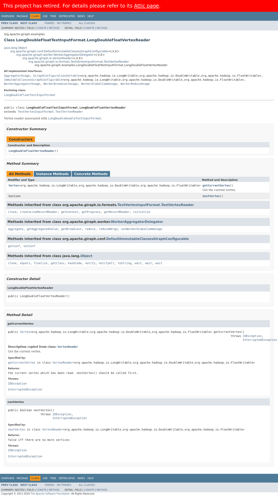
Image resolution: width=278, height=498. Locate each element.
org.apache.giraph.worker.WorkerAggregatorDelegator (55, 54)
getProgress (91, 212)
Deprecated (67, 16)
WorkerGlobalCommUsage (99, 83)
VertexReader (68, 346)
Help (90, 16)
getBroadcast (71, 229)
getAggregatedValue (42, 229)
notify (90, 263)
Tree (53, 16)
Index (81, 16)
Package (22, 16)
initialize (141, 212)
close (12, 212)
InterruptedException (260, 339)
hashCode (75, 263)
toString (124, 263)
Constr (41, 28)
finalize (40, 263)
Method (54, 28)
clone (12, 263)
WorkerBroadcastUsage (61, 83)
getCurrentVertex (216, 185)
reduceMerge (108, 229)
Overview (7, 16)
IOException (252, 336)
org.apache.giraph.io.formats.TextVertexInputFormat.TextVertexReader (78, 61)
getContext (69, 212)
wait (138, 263)
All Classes (87, 23)
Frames (50, 23)
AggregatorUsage (17, 75)
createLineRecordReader (39, 212)
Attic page (146, 6)
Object (87, 256)
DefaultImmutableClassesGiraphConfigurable (147, 239)
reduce (90, 229)
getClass (57, 263)
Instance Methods (52, 174)
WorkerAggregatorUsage (22, 83)
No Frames (64, 23)
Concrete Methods (91, 174)
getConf (14, 246)
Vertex (14, 185)
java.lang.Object (15, 47)
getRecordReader (117, 212)
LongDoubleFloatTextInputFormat (30, 95)
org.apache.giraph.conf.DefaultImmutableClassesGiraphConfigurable (59, 51)
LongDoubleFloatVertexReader (32, 151)
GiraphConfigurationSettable (56, 75)
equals (25, 263)
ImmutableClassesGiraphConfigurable (33, 79)
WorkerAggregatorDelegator (137, 222)
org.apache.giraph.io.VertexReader (47, 58)
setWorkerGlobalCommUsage (141, 229)
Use (45, 16)
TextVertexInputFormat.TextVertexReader (50, 111)
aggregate (15, 229)
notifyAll (106, 263)
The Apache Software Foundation (50, 493)
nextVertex (211, 196)
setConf (29, 246)
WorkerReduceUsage (135, 83)
